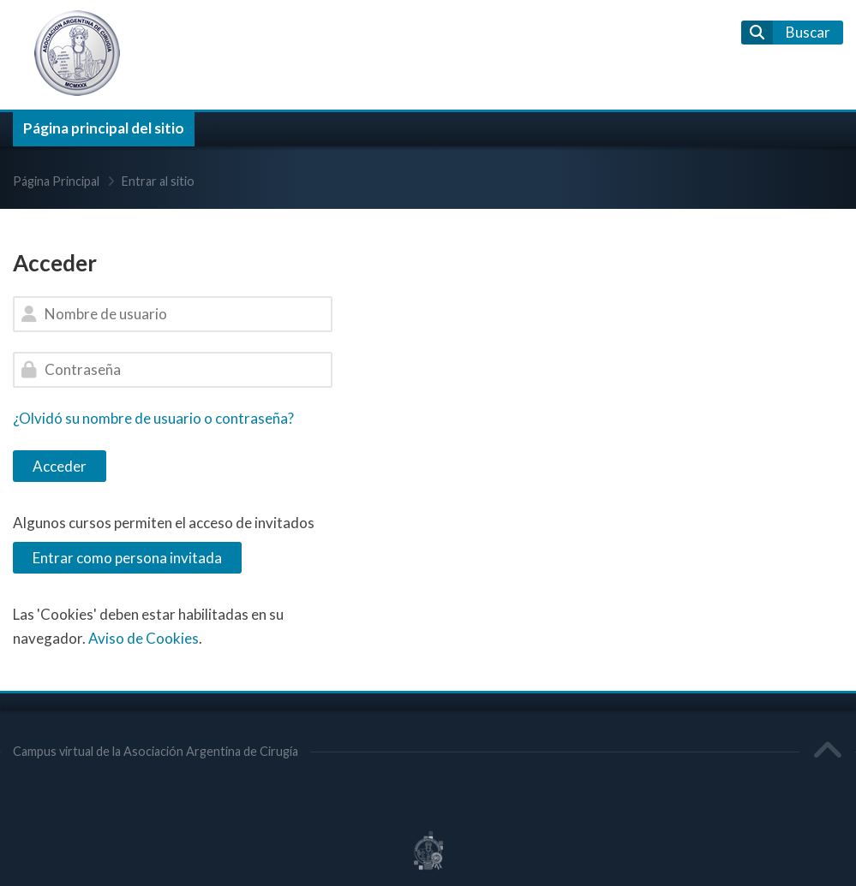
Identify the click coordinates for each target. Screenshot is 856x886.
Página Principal (56, 181)
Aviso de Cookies (143, 638)
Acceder (60, 466)
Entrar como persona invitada (127, 558)
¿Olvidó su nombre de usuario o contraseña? (153, 418)
